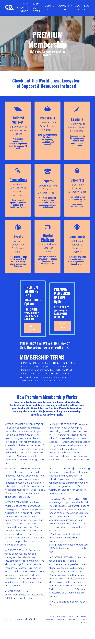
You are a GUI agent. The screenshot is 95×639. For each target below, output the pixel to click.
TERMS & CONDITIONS (56, 628)
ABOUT (78, 8)
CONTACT (83, 633)
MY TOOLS (73, 630)
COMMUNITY (64, 8)
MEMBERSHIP (81, 628)
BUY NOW (33, 337)
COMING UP (49, 8)
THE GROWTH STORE (22, 8)
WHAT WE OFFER (36, 8)
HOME (70, 628)
